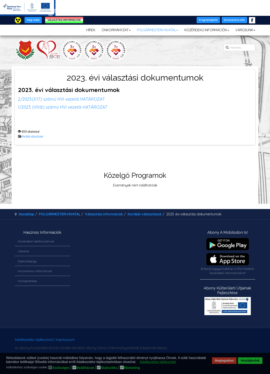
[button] (137, 362)
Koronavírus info (234, 20)
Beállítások (85, 368)
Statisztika (109, 368)
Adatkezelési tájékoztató (34, 340)
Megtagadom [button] (224, 360)
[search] (239, 47)
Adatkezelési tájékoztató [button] (158, 362)
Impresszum (65, 340)
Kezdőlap (26, 214)
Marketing (132, 368)
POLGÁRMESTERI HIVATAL (157, 30)
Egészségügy (27, 261)
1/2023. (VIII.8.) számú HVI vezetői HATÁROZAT (62, 107)
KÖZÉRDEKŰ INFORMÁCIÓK (206, 30)
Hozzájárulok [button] (250, 360)
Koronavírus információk (35, 271)
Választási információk (104, 214)
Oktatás (23, 251)
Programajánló (208, 20)
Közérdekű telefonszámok (36, 241)
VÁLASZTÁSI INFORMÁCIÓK (64, 20)
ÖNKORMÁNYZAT (116, 30)
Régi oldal (33, 20)
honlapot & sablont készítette (195, 341)
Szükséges (61, 368)
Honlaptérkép (27, 281)
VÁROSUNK (245, 30)
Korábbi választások (32, 136)
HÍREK (90, 30)
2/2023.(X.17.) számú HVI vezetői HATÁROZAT (61, 99)
